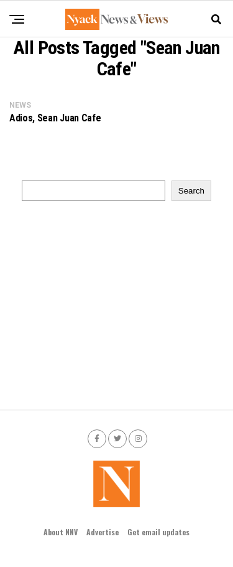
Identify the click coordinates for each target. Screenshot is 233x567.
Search (191, 190)
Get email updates (158, 532)
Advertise (102, 532)
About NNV (60, 532)
